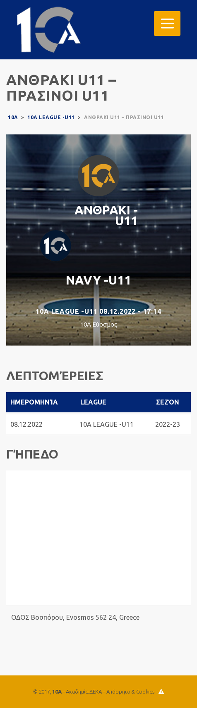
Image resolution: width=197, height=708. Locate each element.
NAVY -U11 (98, 280)
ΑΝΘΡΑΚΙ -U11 (106, 215)
